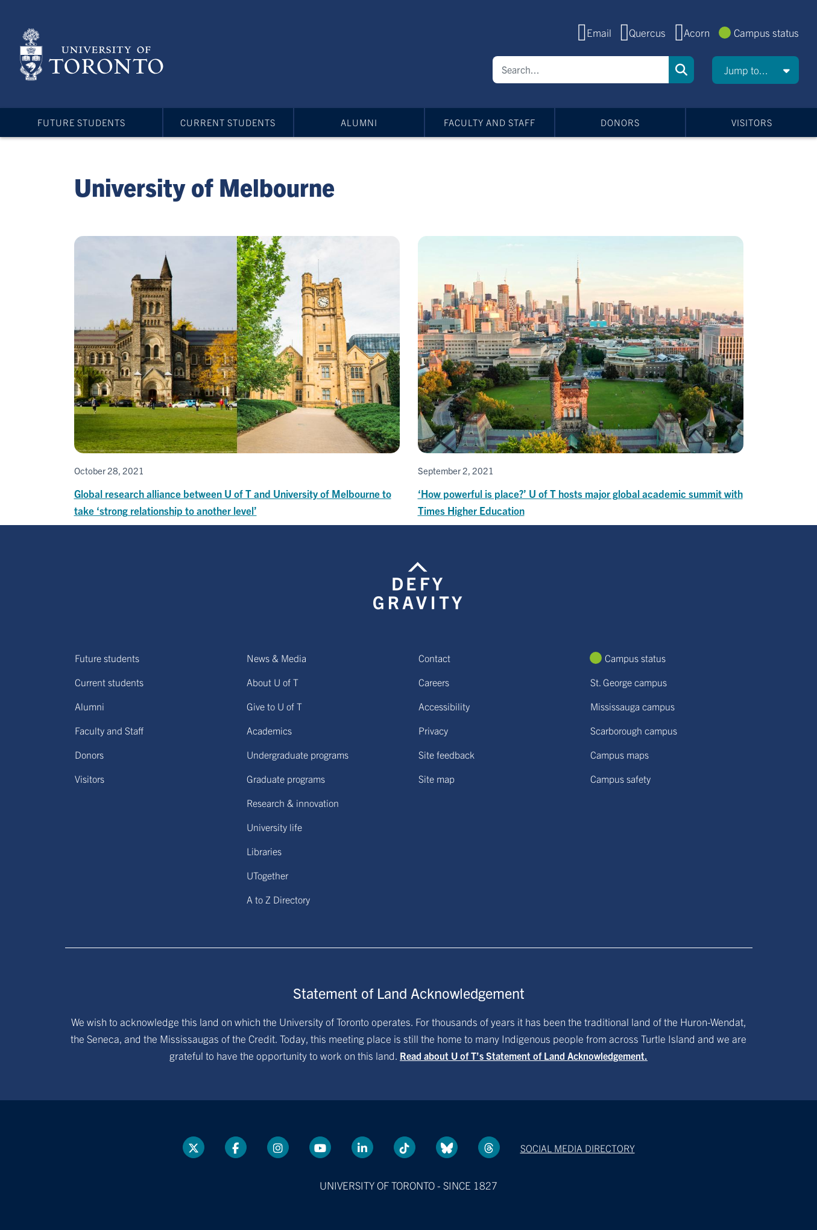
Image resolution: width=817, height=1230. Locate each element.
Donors (620, 122)
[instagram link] (278, 1147)
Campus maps (619, 754)
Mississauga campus (632, 706)
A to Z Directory (278, 899)
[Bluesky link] (447, 1147)
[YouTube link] (320, 1147)
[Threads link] (489, 1147)
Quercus (647, 32)
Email (599, 32)
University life (274, 827)
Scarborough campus (633, 730)
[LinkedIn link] (362, 1147)
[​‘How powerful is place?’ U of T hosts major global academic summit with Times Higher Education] (580, 377)
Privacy (433, 730)
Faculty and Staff (489, 122)
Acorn (697, 32)
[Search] (581, 69)
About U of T (272, 682)
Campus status (766, 32)
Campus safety (620, 779)
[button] (755, 70)
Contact (434, 658)
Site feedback (446, 754)
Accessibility (444, 706)
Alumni (359, 122)
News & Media (276, 658)
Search (681, 69)
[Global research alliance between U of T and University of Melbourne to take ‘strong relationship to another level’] (237, 377)
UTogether (267, 875)
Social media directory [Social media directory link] (577, 1148)
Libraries (264, 851)
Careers (433, 682)
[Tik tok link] (404, 1147)
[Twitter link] (193, 1147)
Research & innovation (293, 803)
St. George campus (628, 682)
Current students (228, 122)
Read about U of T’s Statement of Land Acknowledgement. (524, 1056)
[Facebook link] (236, 1147)
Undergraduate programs (298, 754)
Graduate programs (286, 779)
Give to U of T (274, 706)
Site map (436, 779)
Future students (81, 122)
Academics (269, 730)
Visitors (751, 122)
